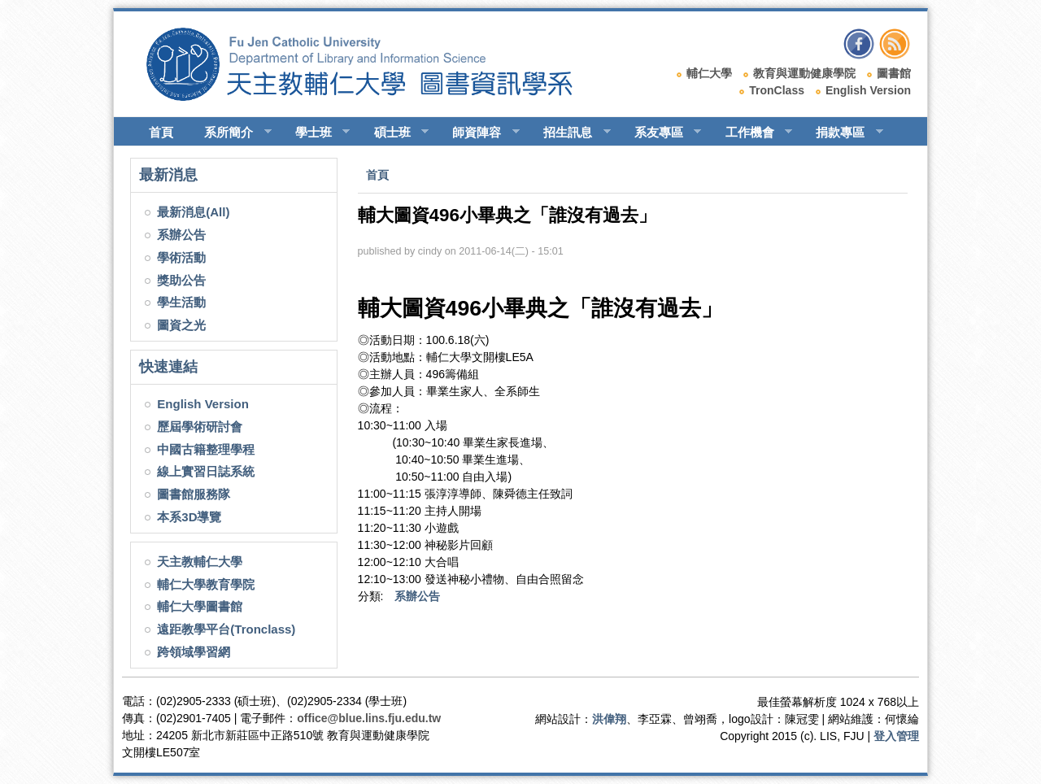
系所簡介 (230, 132)
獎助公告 (181, 280)
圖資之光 (181, 325)
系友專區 (661, 132)
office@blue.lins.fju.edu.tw (369, 718)
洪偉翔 (609, 718)
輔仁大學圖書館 (199, 606)
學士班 (316, 132)
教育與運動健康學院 (804, 73)
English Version (868, 90)
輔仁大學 (709, 73)
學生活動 (181, 302)
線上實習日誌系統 (206, 471)
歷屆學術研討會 (199, 426)
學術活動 (181, 257)
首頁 (161, 132)
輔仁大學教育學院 (206, 584)
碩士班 (394, 132)
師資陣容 (479, 132)
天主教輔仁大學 (199, 561)
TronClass (776, 90)
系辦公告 (181, 235)
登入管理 (896, 736)
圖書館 (894, 73)
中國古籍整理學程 (206, 449)
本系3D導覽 (189, 517)
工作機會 (752, 132)
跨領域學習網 (193, 652)
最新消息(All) (193, 212)
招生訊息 (570, 132)
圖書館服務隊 (193, 494)
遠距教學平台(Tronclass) (226, 629)
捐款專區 (842, 132)
